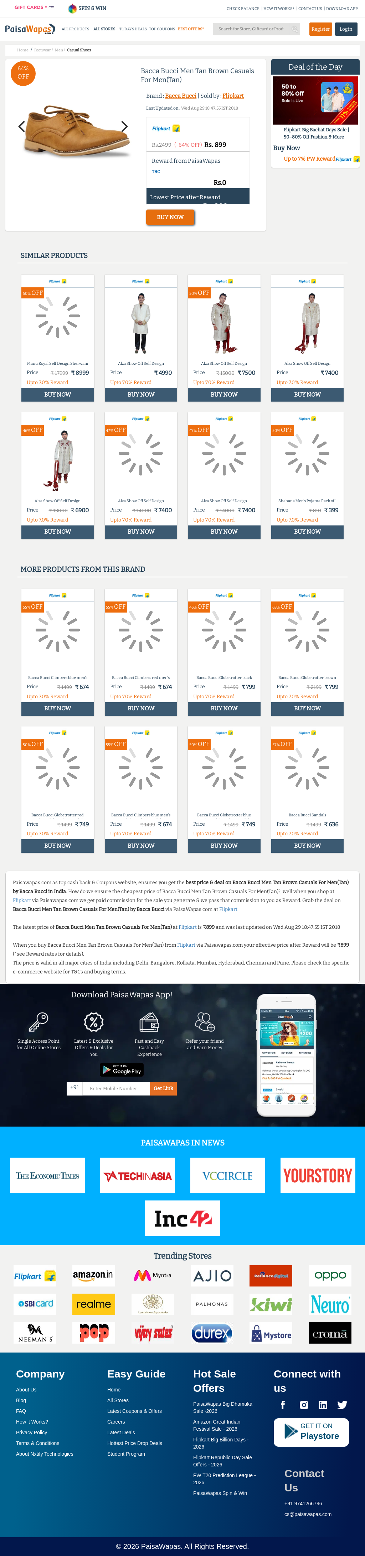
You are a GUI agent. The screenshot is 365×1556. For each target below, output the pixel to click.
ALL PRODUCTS (75, 29)
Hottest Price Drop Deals (134, 1443)
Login (346, 29)
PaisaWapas (161, 1546)
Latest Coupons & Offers (134, 1411)
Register (321, 29)
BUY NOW (170, 217)
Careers (116, 1422)
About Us (26, 1390)
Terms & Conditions (37, 1443)
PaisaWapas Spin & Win (220, 1493)
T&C (156, 171)
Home (113, 1390)
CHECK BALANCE (243, 8)
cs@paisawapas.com (308, 1514)
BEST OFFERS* (191, 29)
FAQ (21, 1411)
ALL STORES (104, 29)
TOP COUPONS (162, 29)
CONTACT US (310, 8)
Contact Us (304, 1480)
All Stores (118, 1400)
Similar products (54, 255)
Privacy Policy (31, 1432)
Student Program (126, 1454)
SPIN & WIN (86, 8)
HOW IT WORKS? (278, 8)
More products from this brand (82, 569)
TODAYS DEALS (133, 29)
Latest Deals (121, 1432)
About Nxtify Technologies (44, 1454)
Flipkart (233, 95)
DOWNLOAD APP (342, 8)
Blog (21, 1400)
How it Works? (32, 1422)
